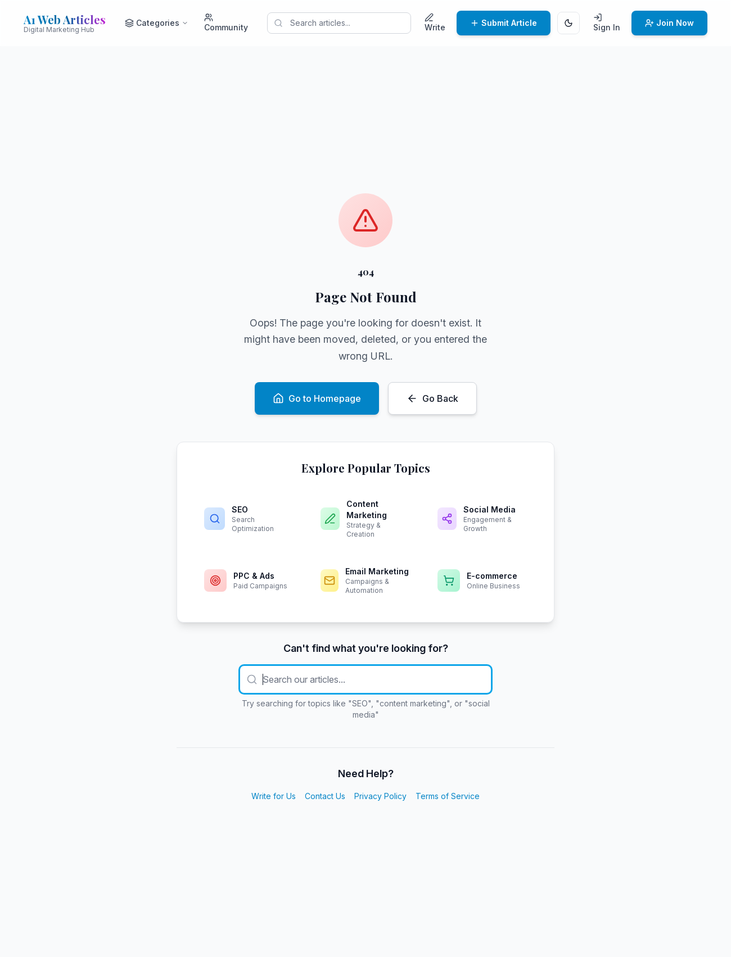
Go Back (432, 398)
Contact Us (325, 796)
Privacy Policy (380, 796)
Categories (156, 23)
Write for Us (273, 796)
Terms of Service (448, 796)
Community (226, 22)
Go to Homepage (317, 398)
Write (435, 22)
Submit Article (503, 23)
